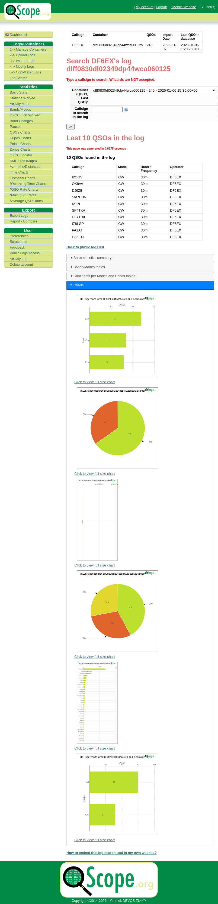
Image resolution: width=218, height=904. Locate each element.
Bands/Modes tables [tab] (87, 267)
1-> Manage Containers (28, 49)
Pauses (15, 127)
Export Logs (19, 215)
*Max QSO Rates (23, 195)
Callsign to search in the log (80, 113)
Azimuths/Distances (25, 167)
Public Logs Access (25, 253)
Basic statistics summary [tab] (90, 257)
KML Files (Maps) (23, 161)
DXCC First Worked (25, 115)
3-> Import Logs (22, 61)
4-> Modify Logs (22, 66)
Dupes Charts (20, 138)
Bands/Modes (20, 109)
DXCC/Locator (21, 155)
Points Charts (20, 144)
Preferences (19, 236)
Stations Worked (22, 98)
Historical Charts (22, 178)
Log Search (18, 78)
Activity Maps (20, 104)
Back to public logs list (85, 247)
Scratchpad (18, 242)
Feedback (17, 247)
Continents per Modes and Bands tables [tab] (102, 276)
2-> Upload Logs (22, 55)
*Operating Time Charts (28, 184)
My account (144, 7)
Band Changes (21, 121)
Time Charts (19, 172)
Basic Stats (18, 92)
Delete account (21, 264)
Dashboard (18, 35)
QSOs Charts (20, 132)
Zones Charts (20, 149)
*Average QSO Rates (26, 201)
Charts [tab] (76, 285)
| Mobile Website (183, 7)
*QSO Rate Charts (24, 189)
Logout (161, 7)
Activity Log (18, 259)
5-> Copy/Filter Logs (25, 72)
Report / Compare (23, 221)
